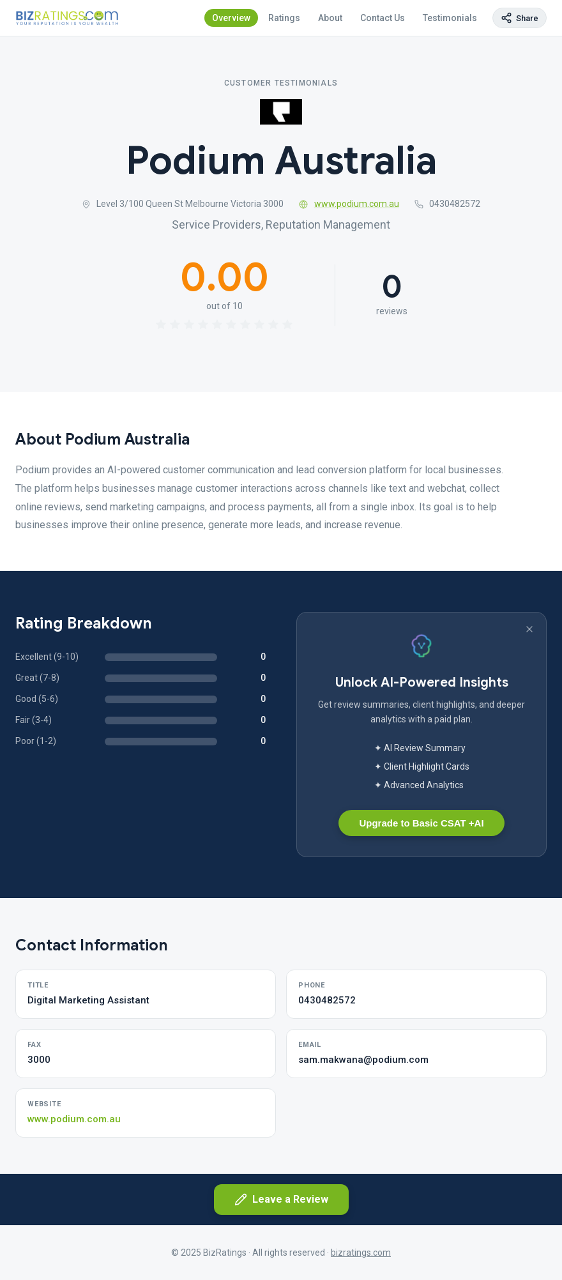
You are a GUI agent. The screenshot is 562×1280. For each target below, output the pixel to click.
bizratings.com (361, 1252)
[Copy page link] (519, 18)
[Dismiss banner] (529, 629)
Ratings (284, 18)
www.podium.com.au (349, 204)
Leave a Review (281, 1199)
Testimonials (450, 18)
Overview (231, 18)
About (330, 18)
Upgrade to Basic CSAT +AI (421, 823)
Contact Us (382, 18)
